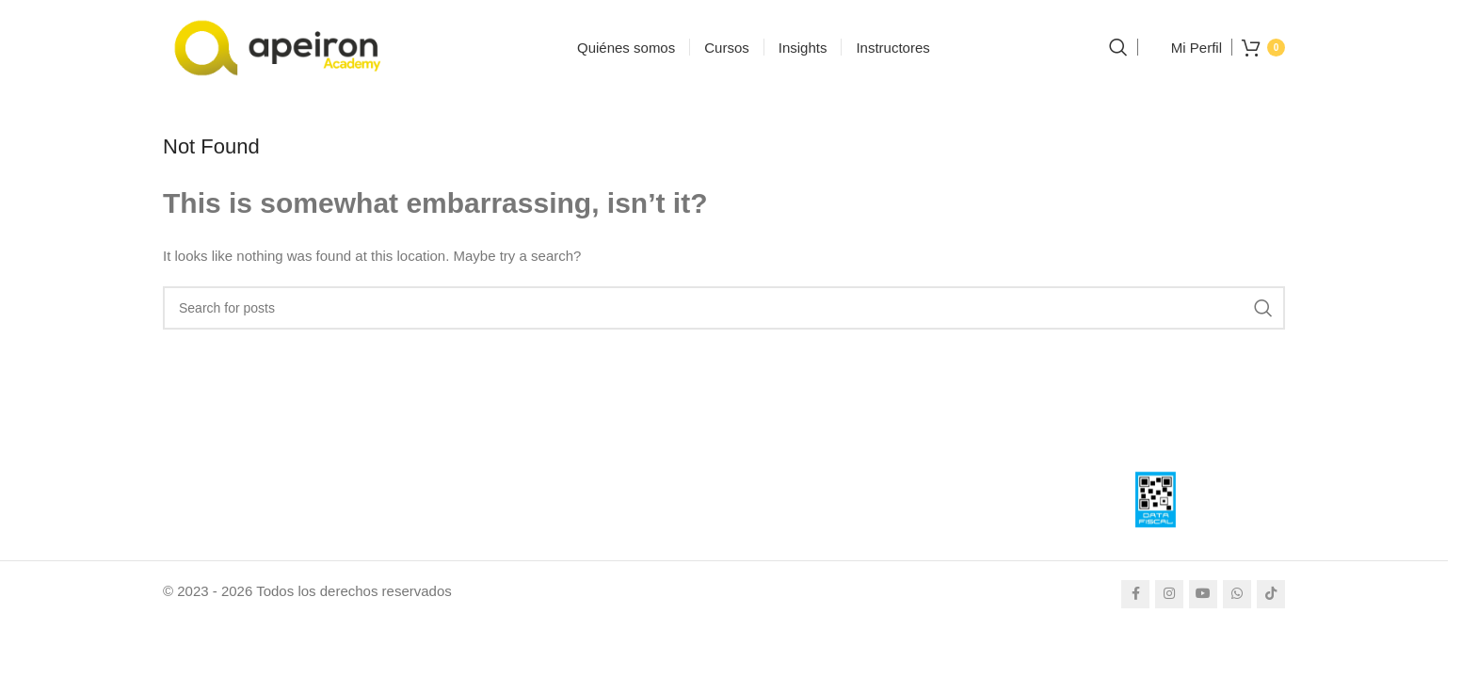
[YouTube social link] (1203, 594)
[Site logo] (280, 46)
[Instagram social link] (1169, 594)
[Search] (1118, 47)
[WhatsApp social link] (1237, 594)
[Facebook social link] (1135, 594)
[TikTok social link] (1271, 594)
